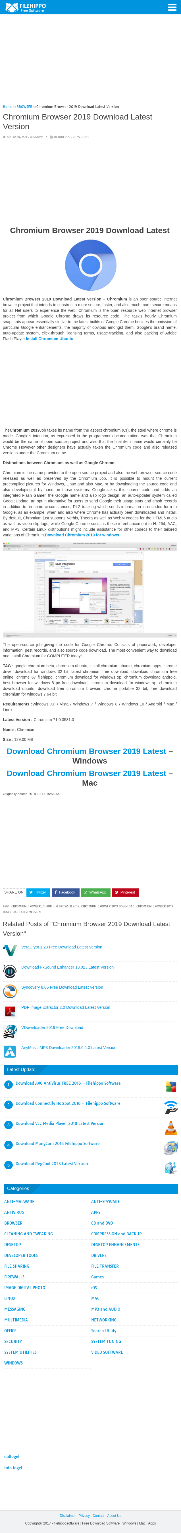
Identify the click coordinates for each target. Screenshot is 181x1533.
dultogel (11, 1456)
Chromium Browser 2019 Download (107, 906)
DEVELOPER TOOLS (21, 1255)
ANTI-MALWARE (19, 1201)
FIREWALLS (14, 1277)
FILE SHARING (16, 1266)
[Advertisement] (90, 61)
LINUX (10, 1298)
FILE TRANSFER (105, 1266)
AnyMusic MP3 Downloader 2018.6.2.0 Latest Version (68, 1047)
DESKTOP (12, 1244)
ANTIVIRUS (14, 1212)
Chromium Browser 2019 (61, 906)
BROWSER (13, 137)
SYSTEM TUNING (106, 1341)
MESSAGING (15, 1309)
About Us (114, 1516)
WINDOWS (36, 137)
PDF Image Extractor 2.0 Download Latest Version (65, 1007)
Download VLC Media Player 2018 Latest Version (60, 1123)
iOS (94, 1287)
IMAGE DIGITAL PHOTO (24, 1287)
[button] (172, 7)
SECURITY (13, 1341)
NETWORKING (103, 1320)
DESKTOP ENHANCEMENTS (115, 1244)
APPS (95, 1212)
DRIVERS (99, 1255)
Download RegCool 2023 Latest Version (52, 1163)
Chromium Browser (26, 906)
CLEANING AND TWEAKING (28, 1233)
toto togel (13, 1467)
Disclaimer (68, 1516)
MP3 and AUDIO (105, 1309)
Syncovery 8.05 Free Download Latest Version (62, 987)
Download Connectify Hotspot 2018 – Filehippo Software (68, 1103)
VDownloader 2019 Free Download (52, 1027)
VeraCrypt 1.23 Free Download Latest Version (61, 947)
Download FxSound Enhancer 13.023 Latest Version (67, 967)
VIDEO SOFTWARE (107, 1352)
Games (97, 1277)
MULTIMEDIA (16, 1320)
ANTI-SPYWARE (105, 1201)
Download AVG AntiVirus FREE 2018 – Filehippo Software (68, 1083)
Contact (98, 1516)
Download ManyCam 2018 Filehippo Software (58, 1143)
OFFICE (10, 1330)
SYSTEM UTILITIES (20, 1352)
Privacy (84, 1516)
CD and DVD (102, 1223)
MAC (25, 137)
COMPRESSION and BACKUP (116, 1233)
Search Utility (103, 1330)
